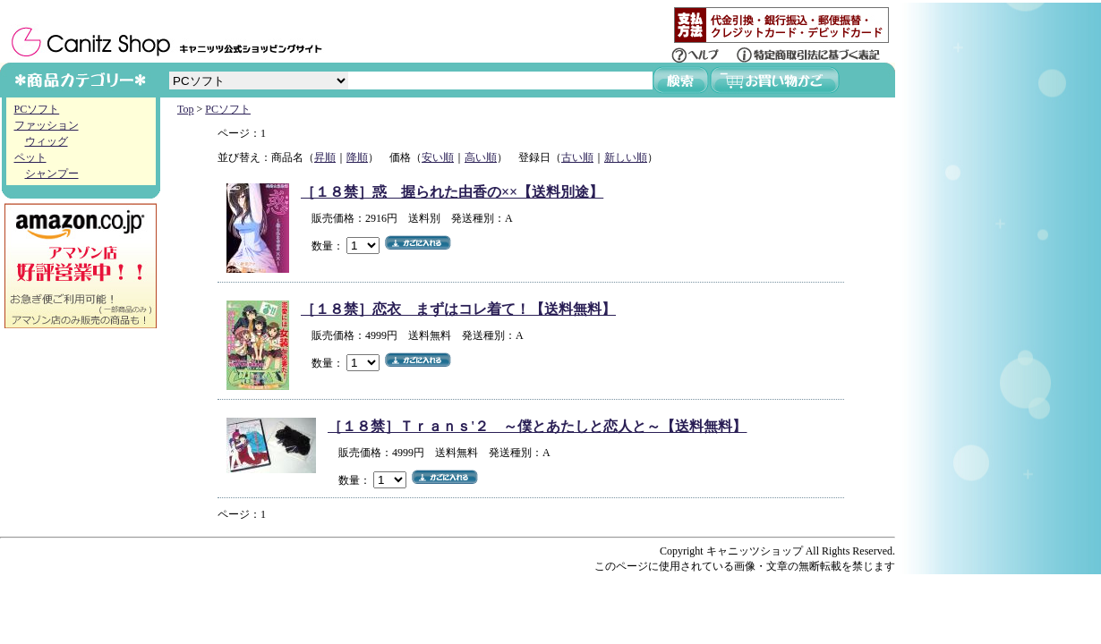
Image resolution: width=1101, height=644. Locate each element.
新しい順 (625, 157)
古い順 (577, 157)
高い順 (481, 157)
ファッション (46, 125)
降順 (357, 157)
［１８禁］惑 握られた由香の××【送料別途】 (452, 191)
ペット (30, 157)
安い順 (438, 157)
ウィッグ (46, 141)
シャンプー (52, 173)
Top (185, 109)
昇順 (325, 157)
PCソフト (37, 109)
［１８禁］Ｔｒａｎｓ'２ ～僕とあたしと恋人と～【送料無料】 (537, 426)
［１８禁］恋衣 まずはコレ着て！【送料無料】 (458, 309)
